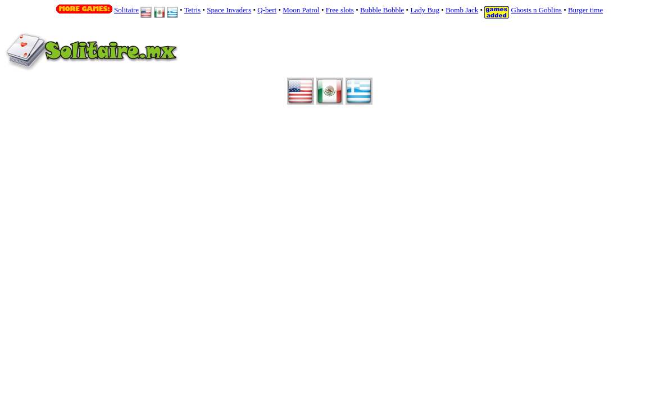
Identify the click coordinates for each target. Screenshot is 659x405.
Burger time (585, 10)
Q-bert (266, 10)
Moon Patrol (301, 10)
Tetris (192, 10)
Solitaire (126, 10)
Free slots (340, 10)
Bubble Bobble (382, 10)
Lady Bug (424, 10)
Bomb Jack (462, 10)
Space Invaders (229, 10)
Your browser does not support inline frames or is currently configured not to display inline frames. (312, 58)
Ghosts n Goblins (536, 10)
